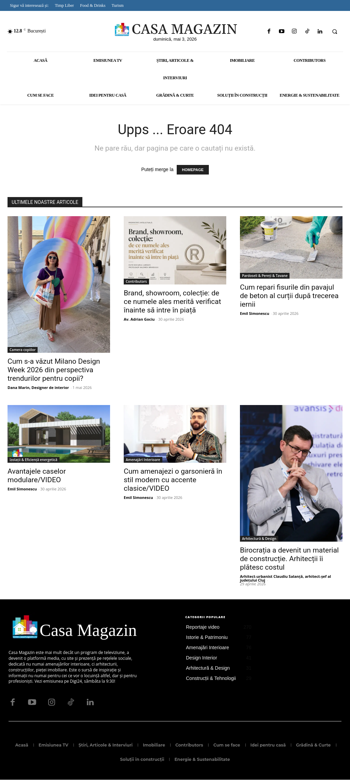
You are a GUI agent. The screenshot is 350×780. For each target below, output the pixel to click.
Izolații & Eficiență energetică (33, 459)
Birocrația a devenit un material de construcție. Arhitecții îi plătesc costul (289, 558)
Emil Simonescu (254, 313)
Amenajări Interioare (143, 459)
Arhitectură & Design (259, 538)
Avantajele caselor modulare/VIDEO (37, 475)
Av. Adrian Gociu (139, 319)
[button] (334, 31)
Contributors (136, 281)
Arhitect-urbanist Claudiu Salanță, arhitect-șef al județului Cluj (285, 578)
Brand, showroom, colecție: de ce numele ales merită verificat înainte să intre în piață (172, 301)
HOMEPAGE (192, 170)
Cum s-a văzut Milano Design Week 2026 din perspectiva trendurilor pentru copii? (54, 369)
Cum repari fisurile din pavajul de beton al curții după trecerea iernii (289, 295)
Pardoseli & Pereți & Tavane (264, 275)
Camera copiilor (23, 349)
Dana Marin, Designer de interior (38, 387)
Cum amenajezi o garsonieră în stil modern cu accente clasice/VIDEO (173, 479)
